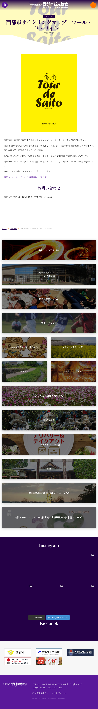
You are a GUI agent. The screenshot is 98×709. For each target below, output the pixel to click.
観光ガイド (49, 420)
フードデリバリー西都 (49, 444)
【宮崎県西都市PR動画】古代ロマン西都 (49, 493)
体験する (24, 371)
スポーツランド (49, 323)
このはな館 (49, 274)
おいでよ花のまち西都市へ (49, 395)
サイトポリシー (59, 693)
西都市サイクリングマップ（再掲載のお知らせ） (26, 177)
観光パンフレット (73, 371)
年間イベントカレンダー (73, 347)
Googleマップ (75, 684)
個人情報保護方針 (40, 693)
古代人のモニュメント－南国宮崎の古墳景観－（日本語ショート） (49, 517)
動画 (49, 468)
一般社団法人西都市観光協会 (49, 5)
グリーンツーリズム (49, 298)
